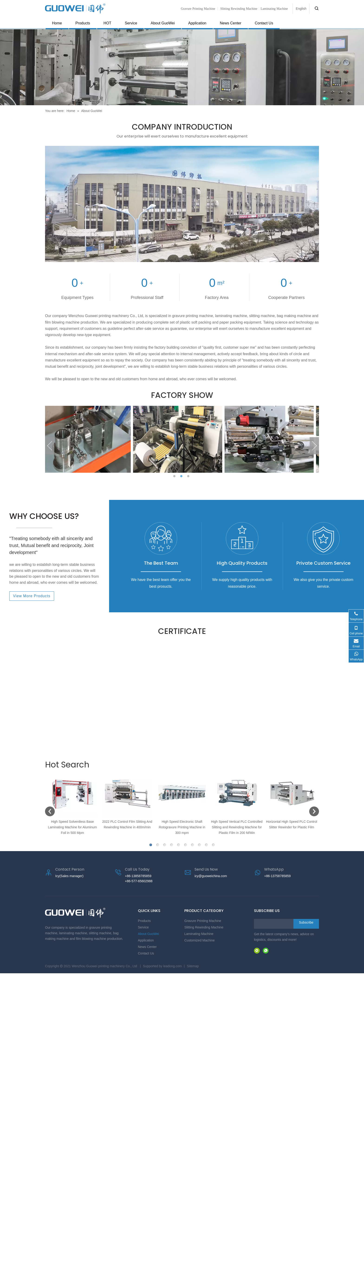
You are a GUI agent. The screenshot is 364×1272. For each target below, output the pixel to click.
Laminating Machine (198, 934)
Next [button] (314, 445)
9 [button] (206, 845)
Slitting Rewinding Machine (238, 8)
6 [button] (185, 845)
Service (131, 23)
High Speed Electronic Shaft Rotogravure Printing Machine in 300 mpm (182, 827)
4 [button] (171, 845)
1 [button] (175, 476)
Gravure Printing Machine (198, 8)
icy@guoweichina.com (211, 876)
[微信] (257, 950)
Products (82, 23)
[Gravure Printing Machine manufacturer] (182, 204)
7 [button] (192, 845)
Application (197, 23)
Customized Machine (199, 940)
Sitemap (193, 966)
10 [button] (213, 845)
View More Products (31, 596)
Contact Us (264, 23)
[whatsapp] (266, 950)
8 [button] (199, 845)
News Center (230, 23)
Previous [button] (49, 445)
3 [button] (189, 476)
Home (57, 23)
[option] (90, 439)
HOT (107, 23)
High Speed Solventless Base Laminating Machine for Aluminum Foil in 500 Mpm (72, 827)
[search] (272, 924)
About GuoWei (163, 23)
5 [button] (178, 845)
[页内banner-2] (182, 67)
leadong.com (172, 966)
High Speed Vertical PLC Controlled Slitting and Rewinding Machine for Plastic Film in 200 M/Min (237, 827)
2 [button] (182, 476)
